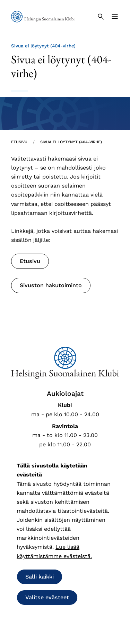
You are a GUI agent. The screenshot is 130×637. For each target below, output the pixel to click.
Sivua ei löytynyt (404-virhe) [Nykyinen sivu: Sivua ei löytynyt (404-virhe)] (71, 142)
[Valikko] (115, 16)
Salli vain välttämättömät (59, 618)
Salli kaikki (39, 576)
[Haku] (101, 16)
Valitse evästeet (47, 597)
